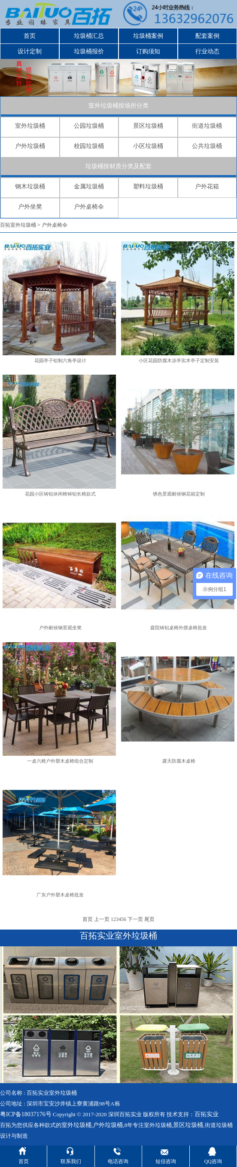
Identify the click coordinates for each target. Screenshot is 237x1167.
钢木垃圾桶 (30, 186)
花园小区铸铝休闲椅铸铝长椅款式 (60, 493)
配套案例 (207, 36)
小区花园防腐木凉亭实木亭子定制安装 (179, 360)
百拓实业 (206, 1114)
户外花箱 (207, 186)
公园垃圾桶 (89, 126)
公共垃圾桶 (207, 146)
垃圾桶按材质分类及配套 (118, 166)
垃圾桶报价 (89, 51)
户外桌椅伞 (89, 206)
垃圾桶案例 (148, 36)
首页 (30, 36)
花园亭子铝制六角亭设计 (60, 360)
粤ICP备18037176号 (26, 1114)
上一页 (101, 919)
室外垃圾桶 (30, 126)
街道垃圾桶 (207, 126)
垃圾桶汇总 (89, 36)
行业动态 (207, 51)
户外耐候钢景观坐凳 (60, 627)
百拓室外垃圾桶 (18, 225)
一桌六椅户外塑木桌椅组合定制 (60, 761)
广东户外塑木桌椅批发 (60, 894)
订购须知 (148, 51)
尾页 (149, 919)
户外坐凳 (30, 206)
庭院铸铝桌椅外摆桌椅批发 (178, 627)
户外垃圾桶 (30, 146)
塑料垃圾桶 (148, 186)
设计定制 (30, 51)
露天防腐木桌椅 (178, 761)
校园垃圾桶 (89, 146)
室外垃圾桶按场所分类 (118, 105)
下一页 (135, 919)
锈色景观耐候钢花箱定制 (179, 493)
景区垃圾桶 (148, 126)
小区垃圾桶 (148, 146)
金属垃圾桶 (89, 186)
